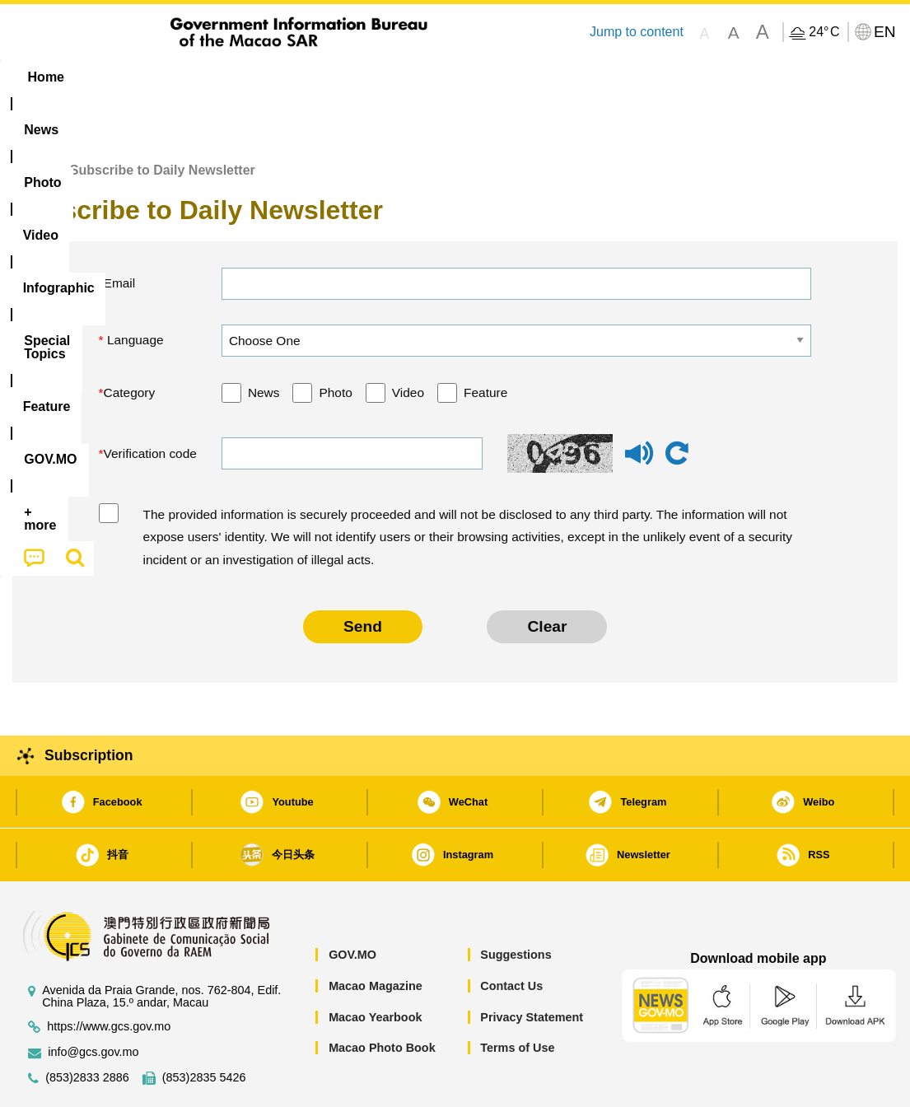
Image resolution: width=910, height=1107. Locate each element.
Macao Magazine (375, 935)
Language (134, 290)
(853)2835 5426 (204, 1027)
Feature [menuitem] (558, 77)
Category (130, 342)
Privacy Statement (531, 967)
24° (824, 32)
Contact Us (511, 935)
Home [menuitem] (46, 77)
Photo (335, 342)
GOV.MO (352, 904)
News (264, 342)
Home (30, 120)
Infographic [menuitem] (343, 77)
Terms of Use (517, 997)
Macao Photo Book (382, 997)
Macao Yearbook (375, 967)
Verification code (150, 403)
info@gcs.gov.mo (93, 1002)
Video (408, 342)
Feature (485, 342)
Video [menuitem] (257, 77)
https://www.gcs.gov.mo (108, 976)
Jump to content (637, 32)
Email (120, 233)
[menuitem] (116, 77)
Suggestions (515, 904)
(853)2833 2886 (87, 1027)
